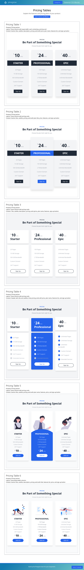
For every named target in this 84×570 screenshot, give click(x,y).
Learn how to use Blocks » (42, 17)
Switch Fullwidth (77, 567)
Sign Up (18, 91)
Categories (58, 2)
